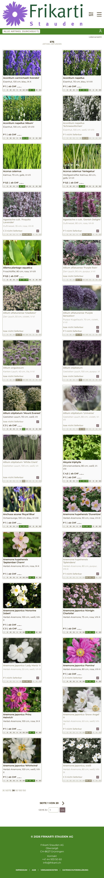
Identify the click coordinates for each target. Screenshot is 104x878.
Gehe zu (43, 810)
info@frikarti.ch (52, 862)
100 (20, 790)
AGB (34, 870)
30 (13, 790)
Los (62, 810)
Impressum (21, 870)
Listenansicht (95, 37)
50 (16, 790)
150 (24, 790)
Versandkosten (49, 870)
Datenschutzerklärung (75, 870)
